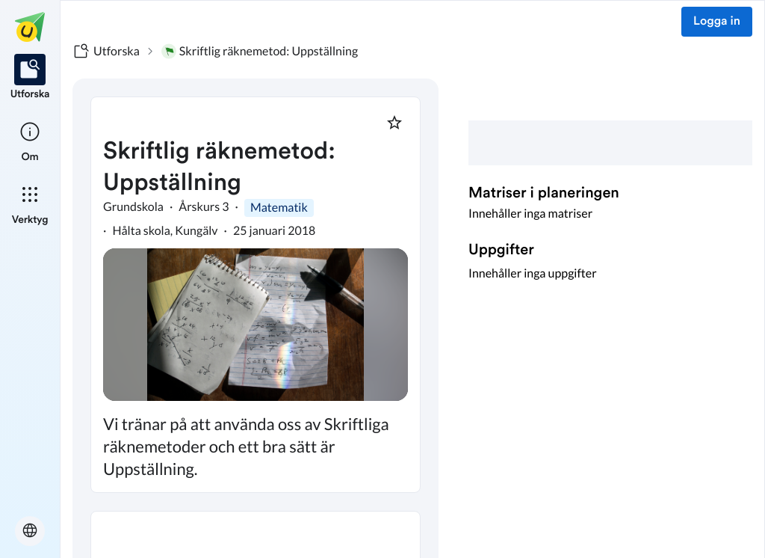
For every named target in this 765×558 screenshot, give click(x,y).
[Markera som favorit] (394, 122)
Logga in (716, 22)
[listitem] (30, 78)
